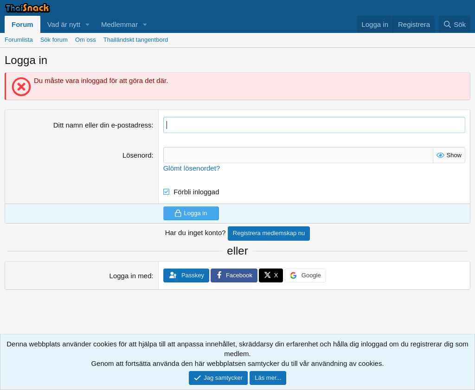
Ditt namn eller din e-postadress (102, 125)
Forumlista (19, 39)
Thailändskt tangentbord (135, 39)
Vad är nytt (63, 24)
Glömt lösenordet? (191, 168)
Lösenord (137, 155)
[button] (87, 24)
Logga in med (130, 276)
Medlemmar (119, 24)
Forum (22, 24)
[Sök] (454, 24)
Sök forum (54, 39)
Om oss (85, 39)
